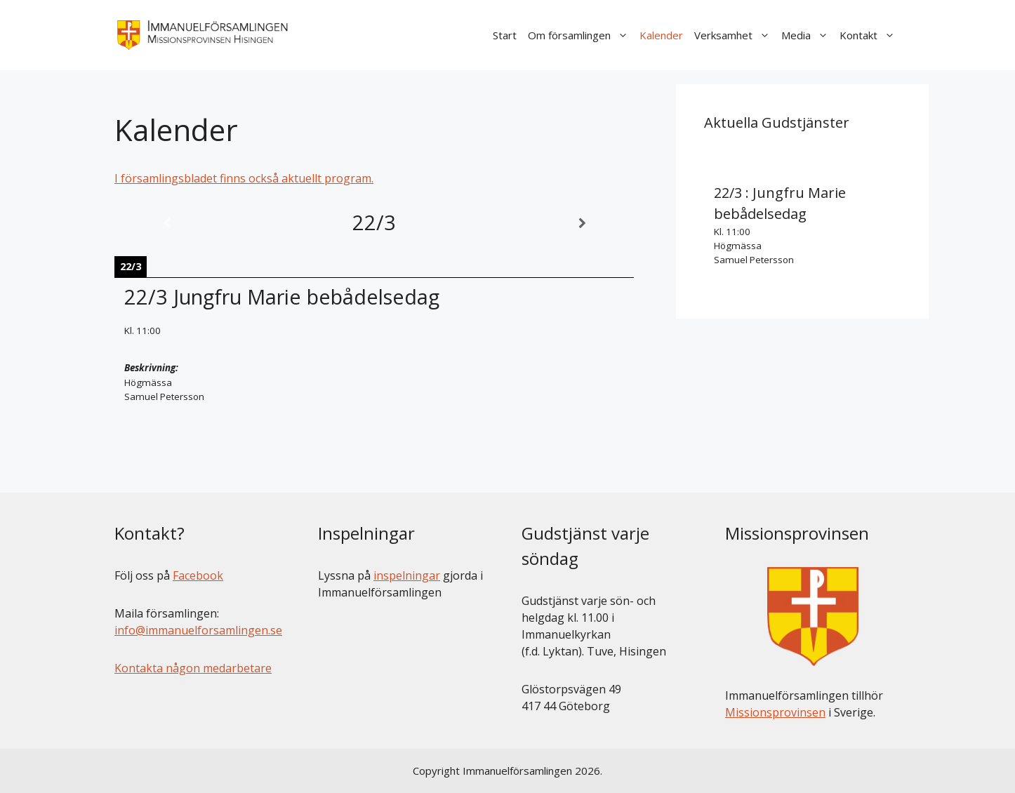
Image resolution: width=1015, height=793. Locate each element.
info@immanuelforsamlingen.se (198, 630)
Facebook (198, 575)
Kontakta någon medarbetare (193, 668)
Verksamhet (735, 35)
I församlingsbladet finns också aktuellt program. (243, 178)
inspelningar (406, 575)
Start (505, 35)
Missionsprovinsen (775, 712)
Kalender (661, 35)
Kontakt (870, 35)
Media (807, 35)
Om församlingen (581, 35)
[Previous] (166, 223)
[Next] (582, 223)
